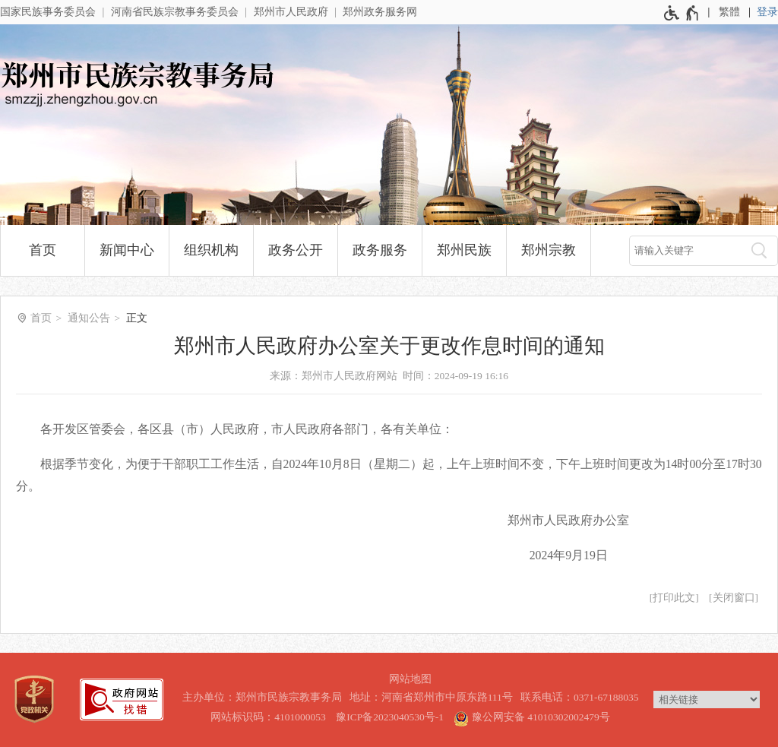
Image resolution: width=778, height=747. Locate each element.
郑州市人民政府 (291, 11)
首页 (42, 250)
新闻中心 (127, 250)
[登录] (767, 12)
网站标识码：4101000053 (268, 717)
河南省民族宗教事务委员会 (175, 11)
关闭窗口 (734, 597)
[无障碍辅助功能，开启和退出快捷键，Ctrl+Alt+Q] (682, 13)
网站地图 (410, 679)
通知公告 (89, 318)
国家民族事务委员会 (48, 11)
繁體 (729, 11)
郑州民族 (464, 250)
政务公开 (295, 250)
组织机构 (211, 250)
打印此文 (674, 597)
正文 (136, 318)
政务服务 (380, 250)
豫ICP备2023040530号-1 (390, 717)
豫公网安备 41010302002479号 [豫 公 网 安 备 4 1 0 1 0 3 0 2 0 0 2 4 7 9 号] (531, 716)
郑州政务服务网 (380, 11)
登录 (767, 11)
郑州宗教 (548, 250)
